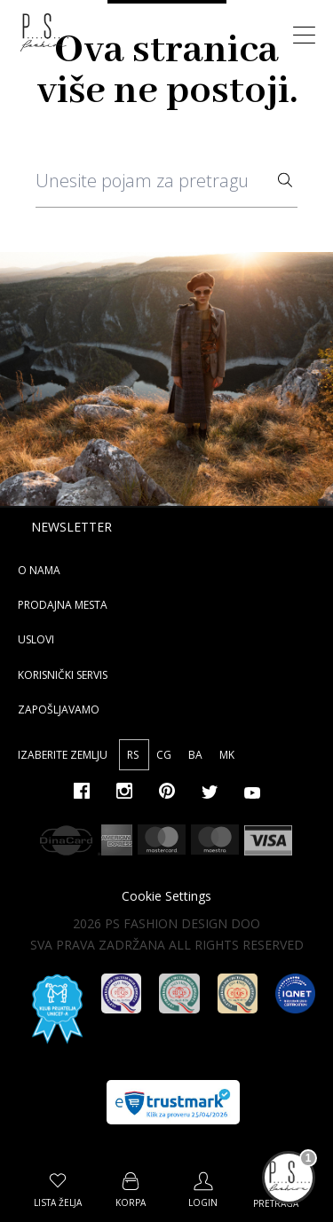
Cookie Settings (166, 895)
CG (165, 754)
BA (196, 754)
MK (226, 754)
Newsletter (71, 526)
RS (134, 754)
